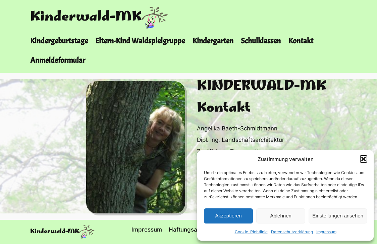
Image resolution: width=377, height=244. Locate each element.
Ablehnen (280, 215)
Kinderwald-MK (86, 17)
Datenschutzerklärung (292, 231)
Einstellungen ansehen (337, 215)
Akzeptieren (228, 215)
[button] (363, 159)
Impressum (326, 231)
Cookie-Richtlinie (251, 231)
